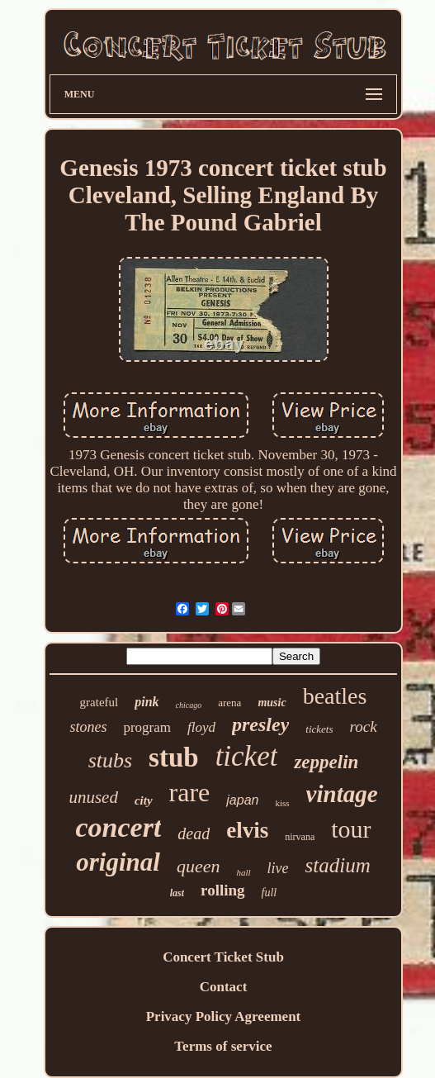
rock (363, 726)
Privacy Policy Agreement (223, 1016)
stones (87, 727)
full (269, 892)
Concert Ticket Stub (223, 957)
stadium (338, 865)
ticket (246, 756)
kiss (282, 803)
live (278, 868)
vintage (342, 794)
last (177, 893)
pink (146, 702)
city (144, 800)
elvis (247, 830)
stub (174, 757)
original (118, 862)
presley (260, 724)
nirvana (299, 837)
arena (229, 702)
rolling (223, 890)
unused (93, 797)
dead (193, 833)
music (272, 702)
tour (351, 829)
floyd (201, 727)
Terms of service (223, 1046)
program (147, 727)
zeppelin (326, 762)
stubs (110, 760)
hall (243, 872)
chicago (189, 705)
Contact (224, 987)
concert (118, 827)
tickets (319, 729)
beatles (335, 696)
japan (242, 800)
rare (189, 792)
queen (198, 866)
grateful (99, 702)
